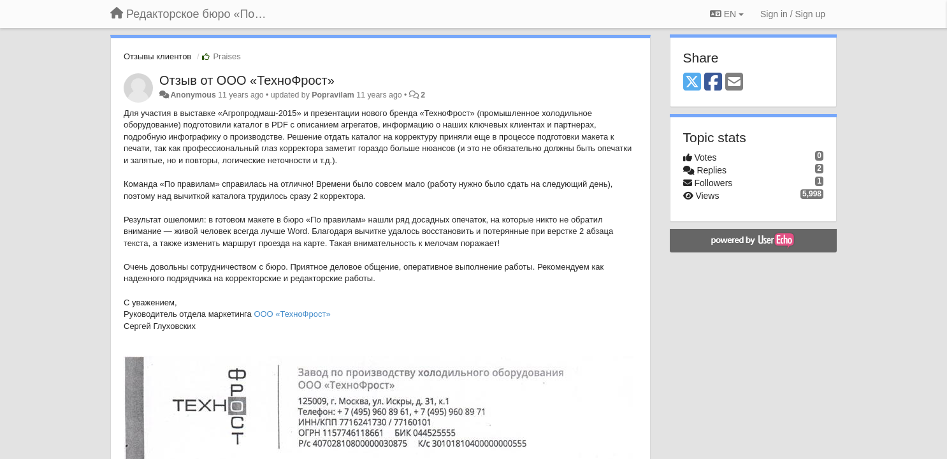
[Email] (734, 82)
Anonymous (192, 95)
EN (727, 14)
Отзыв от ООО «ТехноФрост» (247, 80)
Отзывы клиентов (157, 56)
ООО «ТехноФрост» (292, 314)
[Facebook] (713, 82)
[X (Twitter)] (692, 82)
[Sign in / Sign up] (792, 14)
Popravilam (333, 95)
